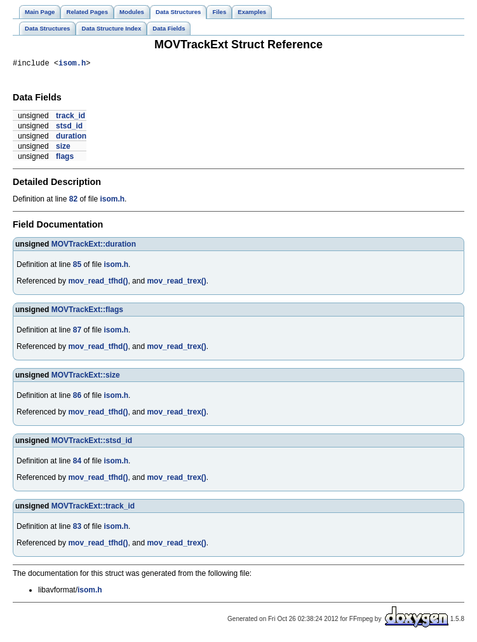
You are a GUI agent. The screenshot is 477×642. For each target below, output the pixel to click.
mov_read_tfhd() (98, 282)
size (63, 148)
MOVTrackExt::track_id (93, 507)
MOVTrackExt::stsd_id (91, 442)
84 (77, 462)
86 (77, 397)
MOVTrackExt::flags (87, 311)
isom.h (72, 64)
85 (77, 266)
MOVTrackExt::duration (93, 246)
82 (73, 200)
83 (77, 528)
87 (77, 331)
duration (71, 137)
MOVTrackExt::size (85, 376)
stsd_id (69, 127)
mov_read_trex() (176, 282)
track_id (70, 117)
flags (65, 158)
